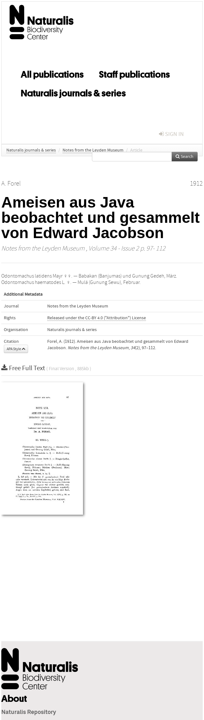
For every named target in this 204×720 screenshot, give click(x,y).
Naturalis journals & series (73, 92)
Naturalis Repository (28, 712)
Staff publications (134, 73)
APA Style (16, 349)
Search (184, 156)
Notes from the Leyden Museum (93, 150)
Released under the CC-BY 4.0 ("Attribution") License (96, 318)
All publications (52, 73)
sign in (171, 134)
